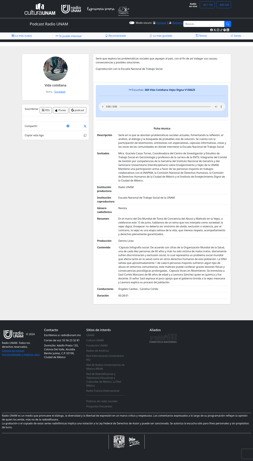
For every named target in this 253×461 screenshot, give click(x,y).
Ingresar (161, 23)
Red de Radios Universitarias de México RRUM (105, 367)
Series (235, 35)
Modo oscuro (144, 23)
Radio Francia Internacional (102, 390)
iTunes (60, 110)
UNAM (90, 335)
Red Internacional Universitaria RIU (105, 357)
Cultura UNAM (95, 340)
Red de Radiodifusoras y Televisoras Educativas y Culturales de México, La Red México (103, 379)
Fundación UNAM (96, 345)
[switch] (131, 22)
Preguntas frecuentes (99, 406)
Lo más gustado (161, 35)
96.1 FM (207, 5)
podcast (77, 110)
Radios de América (97, 350)
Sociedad (59, 92)
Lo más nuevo (22, 35)
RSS (46, 110)
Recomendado (115, 35)
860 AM (223, 5)
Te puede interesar (69, 36)
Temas (201, 35)
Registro (177, 23)
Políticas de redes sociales (102, 401)
